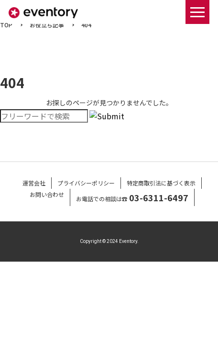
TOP (6, 25)
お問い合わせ (47, 194)
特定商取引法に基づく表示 (161, 183)
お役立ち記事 (47, 25)
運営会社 (33, 183)
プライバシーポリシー (86, 183)
